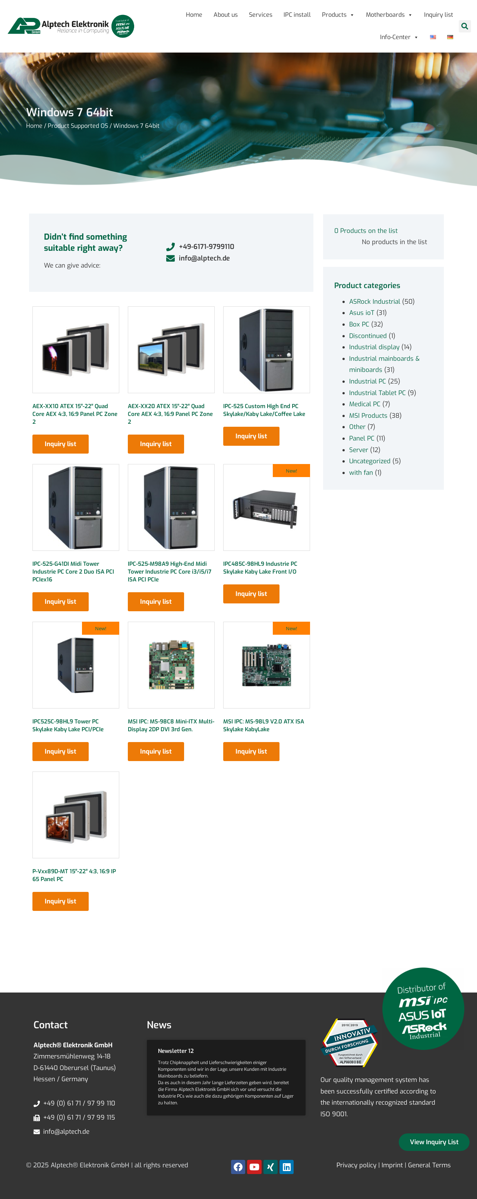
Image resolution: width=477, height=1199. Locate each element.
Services (260, 15)
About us (226, 15)
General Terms (429, 1165)
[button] (465, 26)
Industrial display (374, 347)
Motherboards (389, 15)
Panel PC (362, 438)
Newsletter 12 (176, 1051)
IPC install (297, 15)
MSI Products (368, 415)
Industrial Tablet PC (377, 393)
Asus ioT (362, 313)
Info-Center (399, 37)
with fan (361, 472)
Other (357, 427)
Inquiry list (438, 15)
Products (338, 15)
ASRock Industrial (374, 301)
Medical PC (364, 404)
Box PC (359, 324)
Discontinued (368, 336)
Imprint (392, 1165)
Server (358, 450)
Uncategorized (370, 461)
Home (194, 15)
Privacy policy (356, 1165)
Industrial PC (367, 381)
